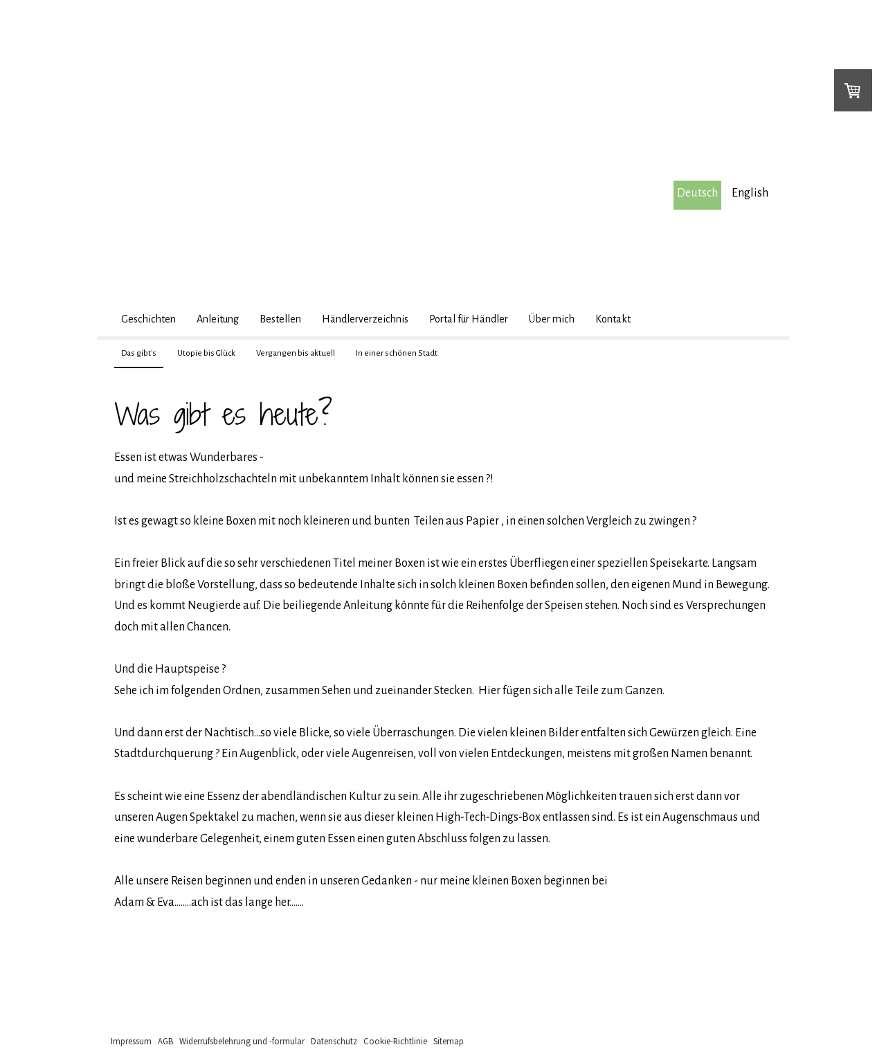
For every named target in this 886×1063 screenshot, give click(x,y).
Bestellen (280, 319)
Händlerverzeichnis (365, 319)
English (750, 193)
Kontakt (613, 319)
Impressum (131, 1040)
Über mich (552, 319)
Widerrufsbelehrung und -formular (242, 1040)
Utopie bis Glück (206, 353)
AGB (165, 1040)
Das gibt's (138, 353)
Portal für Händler (468, 319)
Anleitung (218, 319)
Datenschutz (334, 1040)
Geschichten (148, 319)
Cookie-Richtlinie (395, 1040)
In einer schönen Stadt (396, 353)
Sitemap (448, 1040)
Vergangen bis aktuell (295, 353)
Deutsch (697, 193)
